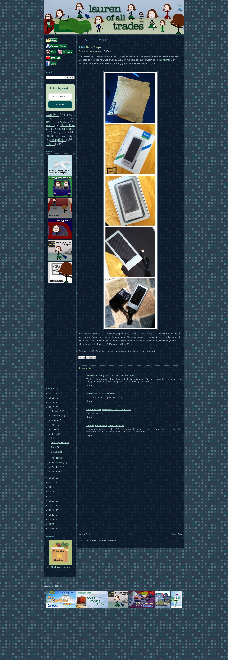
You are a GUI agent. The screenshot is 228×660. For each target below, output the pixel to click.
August (55, 458)
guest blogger (67, 128)
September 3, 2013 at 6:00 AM (109, 425)
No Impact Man (163, 60)
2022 (52, 515)
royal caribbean (68, 136)
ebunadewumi (93, 409)
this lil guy (118, 63)
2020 (52, 505)
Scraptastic (56, 452)
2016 (52, 487)
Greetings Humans (60, 442)
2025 (52, 528)
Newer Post (84, 534)
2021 (52, 510)
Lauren (90, 425)
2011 (52, 398)
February (56, 415)
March (55, 420)
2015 (52, 482)
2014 (52, 478)
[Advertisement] (130, 508)
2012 (52, 402)
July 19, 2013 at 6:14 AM (123, 375)
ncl (66, 132)
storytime (58, 140)
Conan (72, 115)
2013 (52, 407)
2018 (52, 496)
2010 (52, 393)
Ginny (89, 394)
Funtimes (65, 122)
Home (131, 534)
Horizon (50, 125)
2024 (52, 524)
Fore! (53, 438)
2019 (52, 501)
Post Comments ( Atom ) (104, 540)
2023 (52, 519)
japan (56, 132)
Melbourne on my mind (98, 375)
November (57, 471)
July (54, 434)
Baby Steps (56, 447)
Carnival (52, 115)
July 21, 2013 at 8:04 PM (106, 394)
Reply (89, 385)
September (57, 462)
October (56, 467)
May (54, 429)
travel (50, 144)
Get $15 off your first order (58, 567)
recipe (50, 135)
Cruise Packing (56, 119)
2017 (52, 491)
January (56, 411)
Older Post (177, 534)
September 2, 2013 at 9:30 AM (116, 409)
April (54, 425)
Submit (60, 104)
